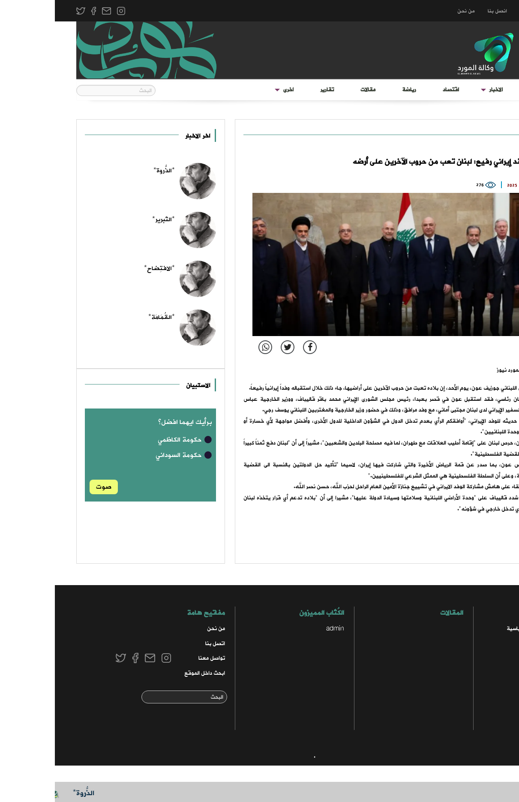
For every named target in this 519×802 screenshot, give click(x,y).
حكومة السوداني (129, 455)
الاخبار (441, 89)
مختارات (479, 673)
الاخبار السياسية (470, 628)
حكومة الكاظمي (130, 440)
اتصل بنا (160, 643)
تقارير (272, 89)
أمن (484, 643)
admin (280, 628)
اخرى (233, 89)
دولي (477, 136)
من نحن (411, 11)
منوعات (479, 702)
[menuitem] (483, 90)
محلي (482, 687)
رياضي (481, 717)
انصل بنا (442, 11)
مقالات (313, 89)
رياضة (354, 89)
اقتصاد (396, 89)
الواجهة (482, 89)
